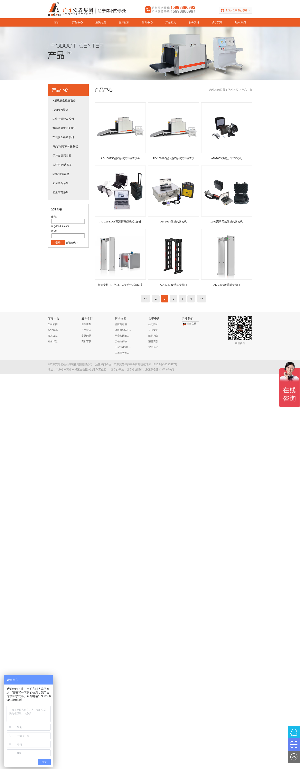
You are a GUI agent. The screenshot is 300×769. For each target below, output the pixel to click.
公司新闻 (53, 324)
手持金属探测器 (62, 155)
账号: (54, 216)
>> (201, 298)
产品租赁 (170, 22)
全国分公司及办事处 (238, 10)
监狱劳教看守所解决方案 (123, 324)
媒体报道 (53, 341)
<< (145, 298)
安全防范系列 (60, 192)
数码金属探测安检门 (64, 128)
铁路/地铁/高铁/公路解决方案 (123, 330)
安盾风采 (153, 347)
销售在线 (191, 323)
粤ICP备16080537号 (165, 364)
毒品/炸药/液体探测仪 (65, 146)
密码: (54, 231)
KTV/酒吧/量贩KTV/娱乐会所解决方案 (123, 347)
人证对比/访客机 (62, 164)
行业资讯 (53, 330)
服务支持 (194, 22)
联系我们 (240, 22)
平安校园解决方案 (123, 335)
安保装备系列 (60, 183)
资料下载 (86, 341)
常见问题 (86, 335)
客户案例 (124, 22)
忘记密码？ (72, 242)
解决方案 (100, 22)
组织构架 (153, 335)
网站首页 (233, 89)
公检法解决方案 (123, 341)
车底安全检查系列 (63, 137)
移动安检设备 (60, 109)
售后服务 (86, 324)
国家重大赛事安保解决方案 (123, 352)
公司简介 (153, 324)
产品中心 (77, 22)
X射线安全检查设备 (64, 100)
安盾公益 (53, 335)
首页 (56, 22)
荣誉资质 (153, 341)
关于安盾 (217, 22)
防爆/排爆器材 (61, 174)
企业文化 (153, 330)
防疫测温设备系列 (63, 118)
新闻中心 (147, 22)
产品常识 (86, 330)
